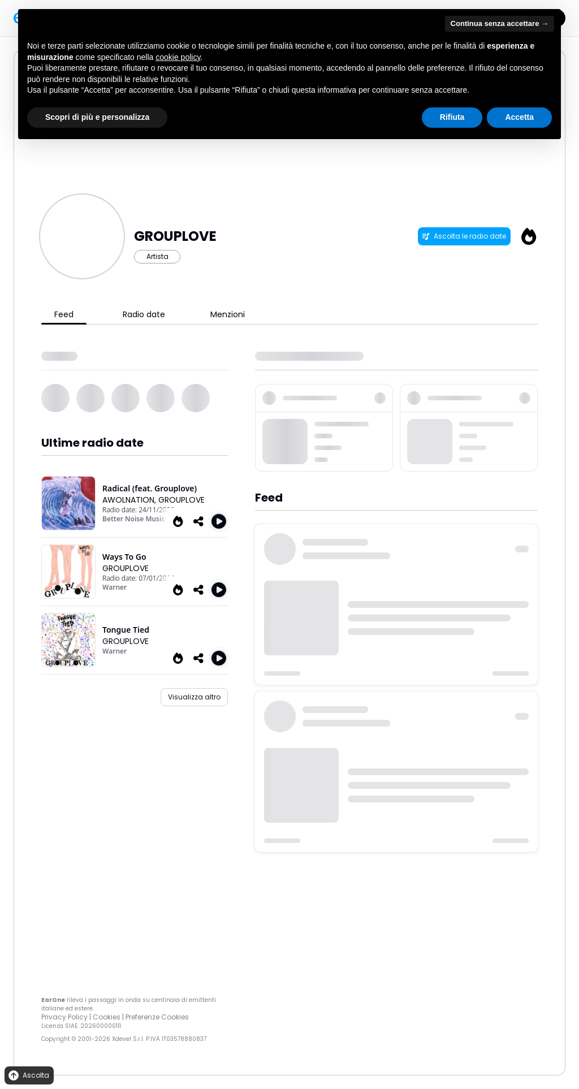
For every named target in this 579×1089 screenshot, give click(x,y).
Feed (64, 314)
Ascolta (28, 1076)
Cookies (106, 1017)
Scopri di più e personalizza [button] (97, 117)
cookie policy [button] (177, 57)
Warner (114, 587)
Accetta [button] (519, 117)
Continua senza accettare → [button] (499, 23)
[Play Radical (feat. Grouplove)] (219, 521)
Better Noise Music (133, 519)
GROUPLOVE (181, 499)
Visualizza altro (194, 697)
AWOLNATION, (130, 499)
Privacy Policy (64, 1017)
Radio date (144, 314)
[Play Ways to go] (219, 590)
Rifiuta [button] (452, 117)
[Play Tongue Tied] (219, 658)
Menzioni (227, 314)
